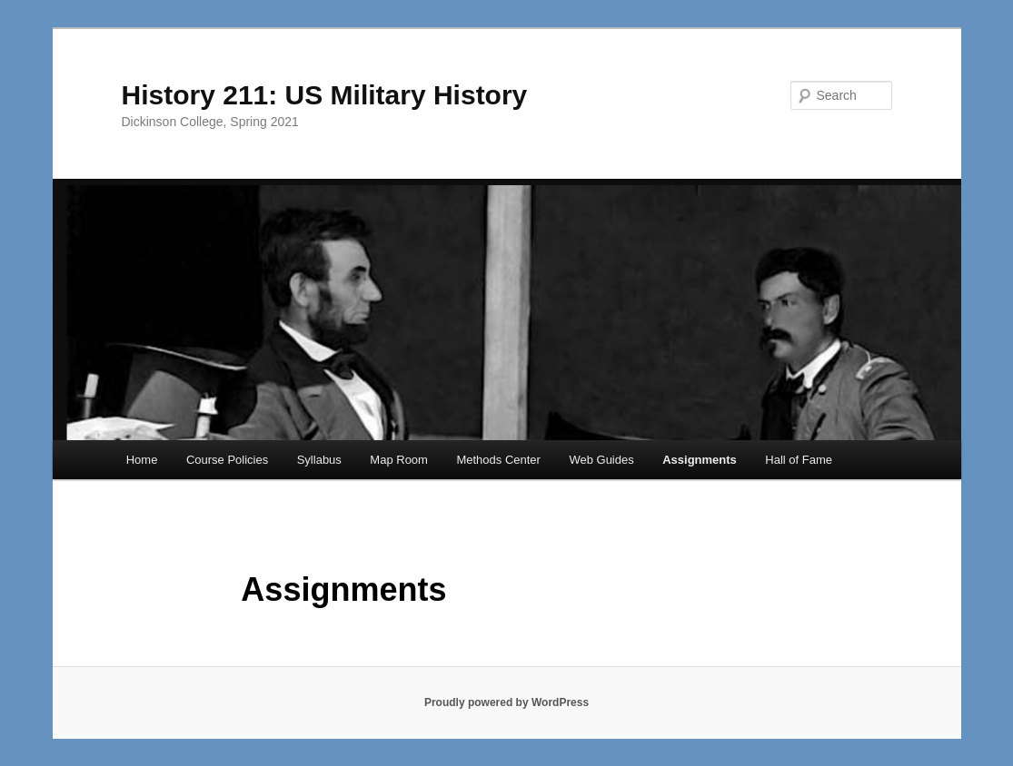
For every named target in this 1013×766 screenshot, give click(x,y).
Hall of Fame (798, 459)
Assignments (699, 459)
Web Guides (601, 459)
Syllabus (319, 459)
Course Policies (227, 459)
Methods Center (498, 459)
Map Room (399, 459)
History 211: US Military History (325, 95)
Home (142, 459)
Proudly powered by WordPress (506, 702)
